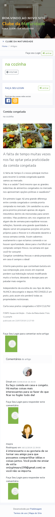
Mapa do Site (35, 513)
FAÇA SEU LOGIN (14, 88)
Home (4, 46)
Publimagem (36, 509)
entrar (47, 53)
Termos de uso (20, 513)
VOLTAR (11, 72)
